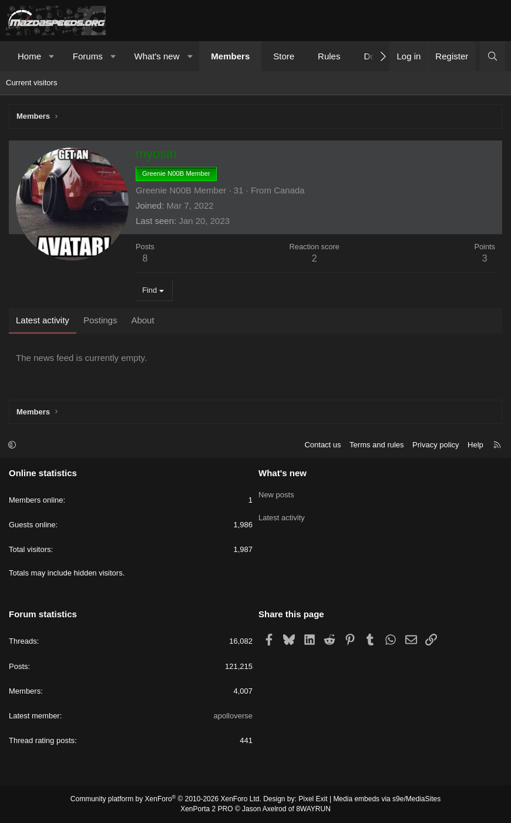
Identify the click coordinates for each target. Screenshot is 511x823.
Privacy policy (435, 444)
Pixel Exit (312, 799)
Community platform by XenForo (165, 799)
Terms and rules (376, 444)
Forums (88, 56)
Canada (289, 190)
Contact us (322, 444)
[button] (52, 56)
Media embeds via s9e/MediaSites (387, 799)
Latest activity (281, 514)
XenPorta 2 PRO (206, 809)
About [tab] (142, 320)
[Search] (492, 56)
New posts (276, 493)
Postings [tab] (100, 320)
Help (475, 444)
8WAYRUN (313, 809)
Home (29, 56)
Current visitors (31, 82)
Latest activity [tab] (42, 320)
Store (283, 56)
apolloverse (233, 715)
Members (230, 56)
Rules (329, 56)
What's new (156, 56)
